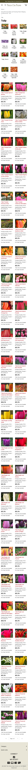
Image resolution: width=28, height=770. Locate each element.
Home (2, 9)
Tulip (2, 17)
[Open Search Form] (5, 5)
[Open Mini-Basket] (26, 5)
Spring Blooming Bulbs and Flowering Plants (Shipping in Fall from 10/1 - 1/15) (13, 12)
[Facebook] (14, 757)
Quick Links (14, 750)
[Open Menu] (2, 5)
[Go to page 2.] (22, 738)
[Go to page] (14, 738)
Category (14, 746)
